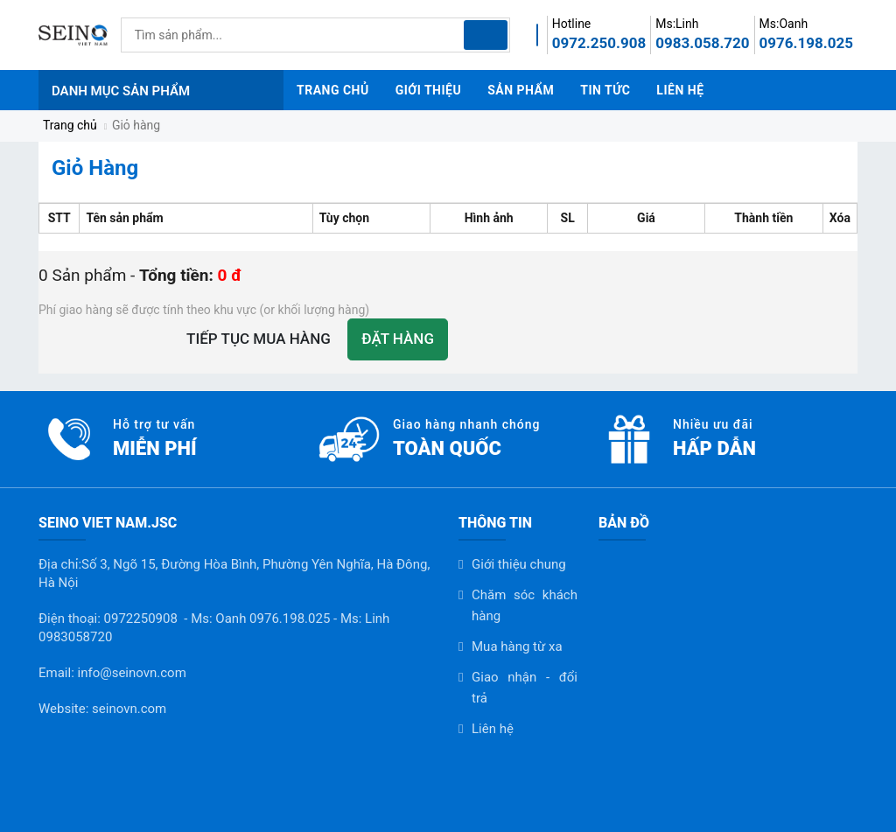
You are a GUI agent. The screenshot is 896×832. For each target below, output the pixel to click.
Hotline (572, 24)
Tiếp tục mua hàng (258, 338)
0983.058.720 (702, 43)
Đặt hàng (397, 338)
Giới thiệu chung (519, 564)
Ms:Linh (676, 24)
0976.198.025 (806, 43)
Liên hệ (493, 729)
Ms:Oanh (784, 24)
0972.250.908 (599, 43)
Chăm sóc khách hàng (525, 605)
